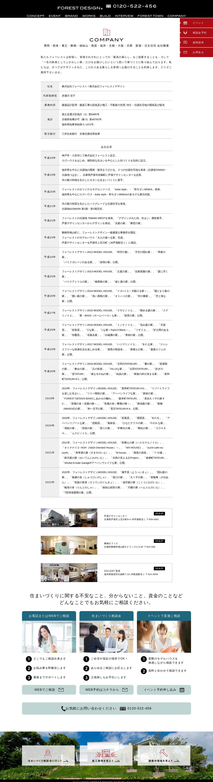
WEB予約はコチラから (106, 690)
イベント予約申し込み (164, 689)
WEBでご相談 (49, 690)
